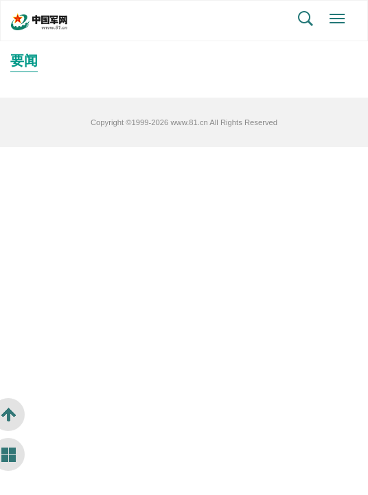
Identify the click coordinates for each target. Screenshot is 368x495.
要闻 (24, 60)
